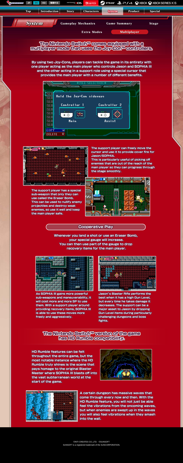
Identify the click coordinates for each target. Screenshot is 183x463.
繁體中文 (54, 3)
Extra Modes (92, 32)
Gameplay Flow (78, 23)
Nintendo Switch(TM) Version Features (129, 32)
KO (43, 3)
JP (29, 3)
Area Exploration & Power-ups (119, 23)
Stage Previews (154, 23)
